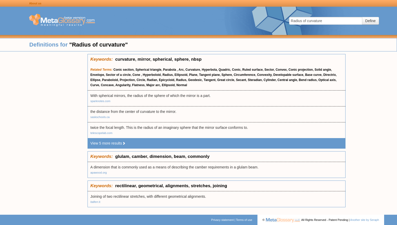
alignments (176, 185)
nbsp (196, 59)
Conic (236, 69)
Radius (167, 75)
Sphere (226, 75)
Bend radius (308, 80)
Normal (181, 85)
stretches (200, 185)
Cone (136, 75)
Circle (140, 80)
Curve (94, 85)
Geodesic (195, 80)
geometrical (150, 185)
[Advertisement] (43, 131)
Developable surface (288, 75)
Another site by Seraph (364, 219)
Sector (269, 69)
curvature (125, 59)
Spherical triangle (148, 69)
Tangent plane (209, 75)
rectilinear (125, 185)
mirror (143, 59)
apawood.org (98, 172)
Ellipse (95, 80)
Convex (281, 69)
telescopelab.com (101, 132)
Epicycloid (166, 80)
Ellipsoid (181, 75)
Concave (107, 85)
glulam (122, 156)
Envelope (97, 75)
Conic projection (300, 69)
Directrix (329, 75)
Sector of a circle (118, 75)
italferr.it (95, 201)
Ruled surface (252, 69)
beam (179, 156)
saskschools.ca (100, 117)
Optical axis (327, 80)
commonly (199, 156)
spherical (162, 59)
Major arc (153, 85)
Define (370, 21)
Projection (127, 80)
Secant (241, 80)
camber (139, 156)
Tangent (209, 80)
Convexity (264, 75)
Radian (152, 80)
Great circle (225, 80)
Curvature (192, 69)
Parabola (170, 69)
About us (35, 3)
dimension (160, 156)
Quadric (224, 69)
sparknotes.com (100, 101)
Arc (181, 69)
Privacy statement (222, 219)
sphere (181, 59)
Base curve (313, 75)
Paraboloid (110, 80)
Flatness (138, 85)
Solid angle (323, 69)
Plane (193, 75)
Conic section (124, 69)
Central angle (287, 80)
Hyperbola (209, 69)
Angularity (122, 85)
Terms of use (244, 219)
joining (220, 185)
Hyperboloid (152, 75)
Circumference (244, 75)
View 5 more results (108, 143)
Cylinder (270, 80)
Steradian (255, 80)
